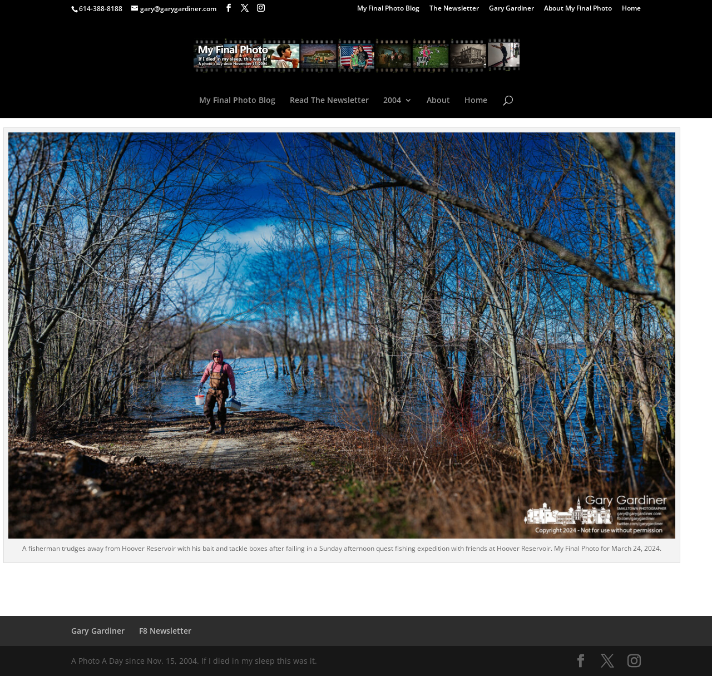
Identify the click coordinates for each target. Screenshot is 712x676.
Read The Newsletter (329, 100)
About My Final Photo (578, 9)
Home (631, 9)
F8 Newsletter (165, 630)
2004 (392, 100)
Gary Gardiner (511, 9)
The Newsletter (454, 9)
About (438, 100)
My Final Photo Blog (388, 9)
